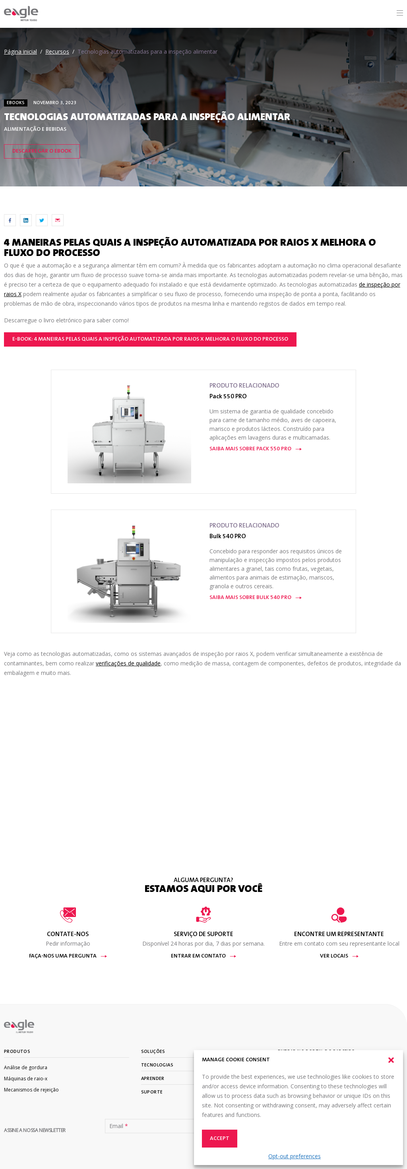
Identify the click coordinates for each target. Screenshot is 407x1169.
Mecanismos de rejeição (31, 1089)
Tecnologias (157, 1065)
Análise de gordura (25, 1067)
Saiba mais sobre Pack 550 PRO (255, 449)
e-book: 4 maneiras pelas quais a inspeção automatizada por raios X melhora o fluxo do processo (150, 339)
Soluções (153, 1051)
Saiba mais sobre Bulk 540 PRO (255, 598)
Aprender (153, 1078)
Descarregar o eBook (42, 151)
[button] (391, 1060)
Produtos (17, 1051)
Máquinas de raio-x (25, 1078)
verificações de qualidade (128, 663)
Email (118, 1126)
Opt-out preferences (294, 1156)
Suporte (152, 1092)
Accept (219, 1139)
